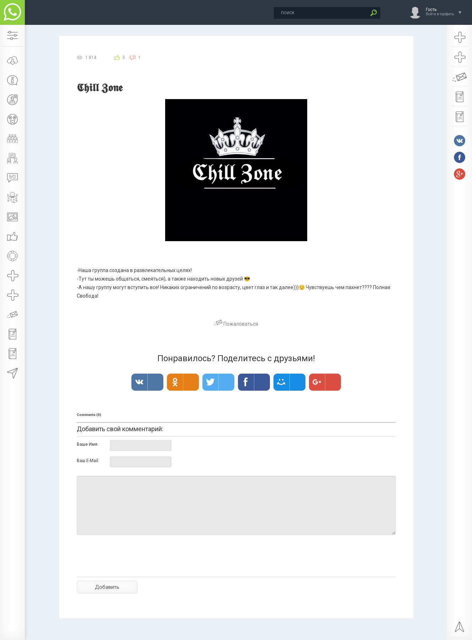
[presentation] (131, 568)
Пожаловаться (236, 324)
